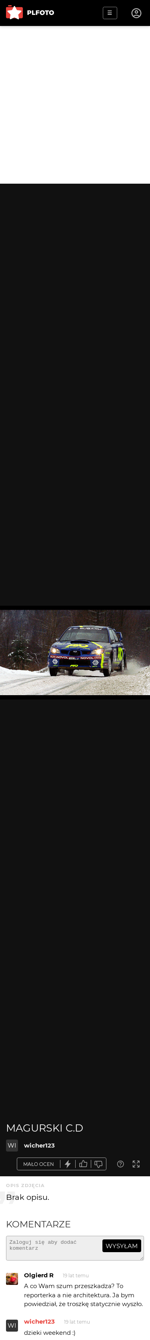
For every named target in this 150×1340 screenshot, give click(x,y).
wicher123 (39, 1145)
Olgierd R (39, 1279)
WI (12, 1145)
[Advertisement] (75, 105)
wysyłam (122, 1246)
